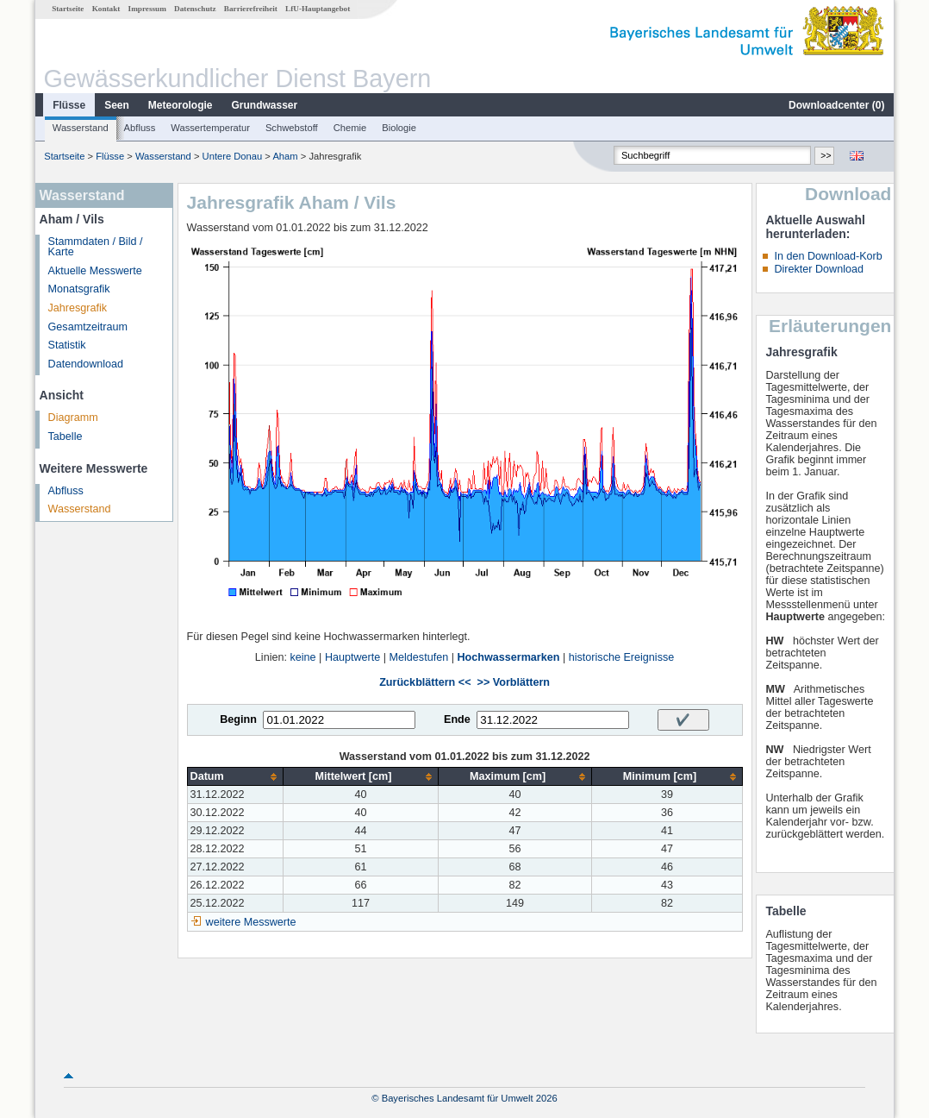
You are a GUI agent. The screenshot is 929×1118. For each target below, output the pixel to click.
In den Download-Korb (828, 256)
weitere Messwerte (251, 922)
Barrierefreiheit (250, 8)
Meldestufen (419, 657)
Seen (116, 105)
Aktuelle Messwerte (95, 271)
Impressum (147, 8)
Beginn (238, 719)
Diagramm (73, 417)
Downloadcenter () (836, 105)
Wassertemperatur (210, 127)
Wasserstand (81, 127)
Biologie (399, 127)
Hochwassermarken (508, 657)
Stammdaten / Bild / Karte (95, 247)
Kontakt (106, 8)
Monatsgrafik (79, 289)
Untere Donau (233, 156)
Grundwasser (265, 105)
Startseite (68, 8)
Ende (457, 719)
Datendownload (86, 364)
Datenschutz (195, 8)
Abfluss (140, 127)
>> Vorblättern (513, 682)
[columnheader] (235, 777)
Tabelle (65, 436)
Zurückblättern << (425, 682)
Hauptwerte (352, 657)
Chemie (350, 127)
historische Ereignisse (622, 657)
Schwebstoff (291, 127)
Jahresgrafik (78, 308)
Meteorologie (180, 105)
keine (302, 657)
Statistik (67, 345)
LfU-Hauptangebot (317, 8)
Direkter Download (819, 269)
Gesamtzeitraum (88, 327)
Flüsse (69, 105)
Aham (284, 156)
